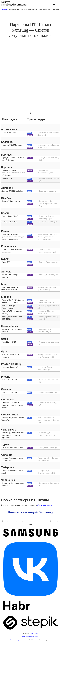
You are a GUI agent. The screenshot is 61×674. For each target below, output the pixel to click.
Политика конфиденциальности (18, 640)
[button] (54, 4)
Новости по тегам (33, 636)
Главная (5, 9)
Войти (30, 524)
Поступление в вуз (36, 520)
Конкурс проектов (16, 520)
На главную (6, 520)
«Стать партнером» (45, 505)
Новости (55, 520)
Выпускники (47, 520)
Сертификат (26, 520)
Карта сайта (25, 636)
